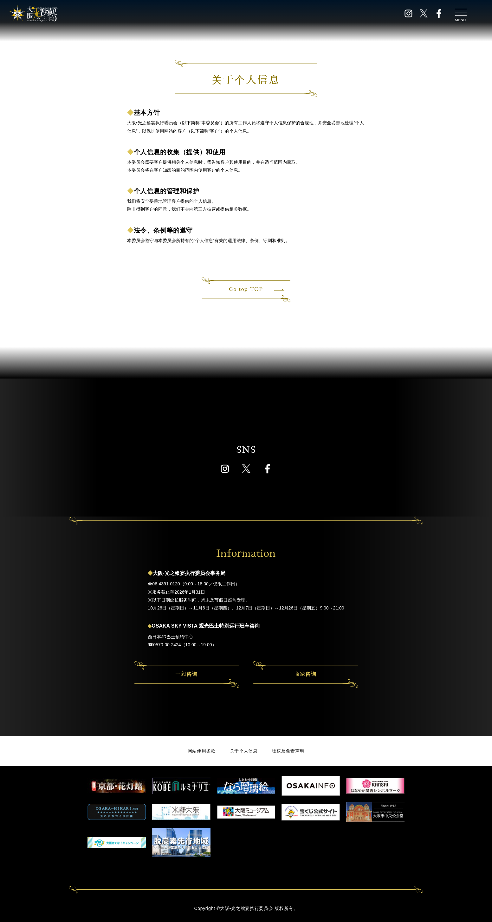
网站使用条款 (202, 751)
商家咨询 (305, 674)
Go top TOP (256, 289)
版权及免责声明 (288, 751)
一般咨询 (186, 674)
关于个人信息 (244, 751)
